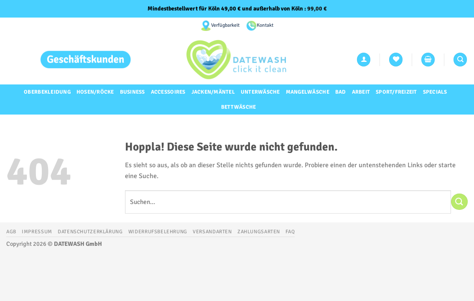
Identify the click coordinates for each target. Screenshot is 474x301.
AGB (11, 231)
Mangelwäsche (307, 92)
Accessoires (168, 92)
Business (132, 92)
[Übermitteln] (459, 202)
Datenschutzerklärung (90, 231)
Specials (435, 92)
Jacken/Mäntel (213, 92)
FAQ (290, 231)
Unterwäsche (260, 92)
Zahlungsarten (258, 231)
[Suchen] (460, 59)
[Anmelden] (363, 59)
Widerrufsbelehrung (157, 231)
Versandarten (212, 231)
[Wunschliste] (396, 59)
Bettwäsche (238, 107)
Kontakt (265, 25)
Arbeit (361, 92)
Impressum (37, 231)
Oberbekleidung (47, 92)
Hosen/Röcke (95, 92)
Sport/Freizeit (396, 92)
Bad (340, 92)
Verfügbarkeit (225, 25)
